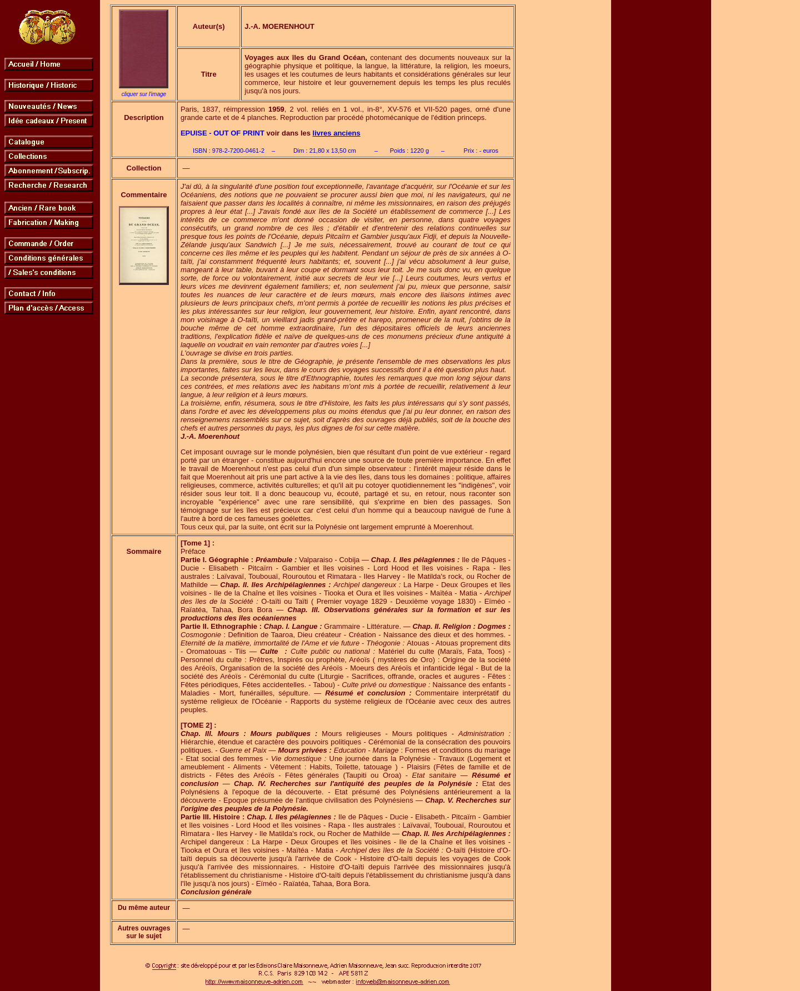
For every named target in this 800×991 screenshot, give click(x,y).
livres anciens (337, 133)
